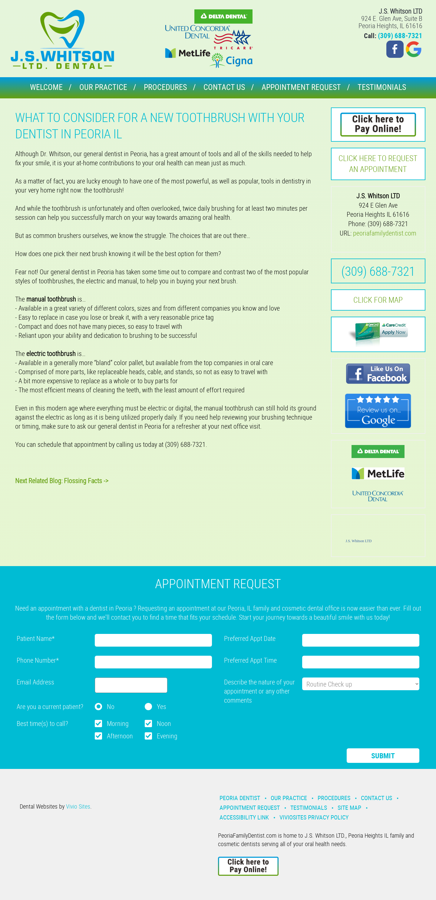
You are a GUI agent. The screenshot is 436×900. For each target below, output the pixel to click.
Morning (118, 723)
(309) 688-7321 (400, 35)
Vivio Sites (78, 806)
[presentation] (270, 721)
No (110, 706)
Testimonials (382, 87)
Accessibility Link (244, 817)
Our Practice (103, 87)
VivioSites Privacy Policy (313, 817)
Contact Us (224, 87)
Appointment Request (301, 87)
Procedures (165, 87)
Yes (161, 706)
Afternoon (120, 735)
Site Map (349, 807)
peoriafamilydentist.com (384, 233)
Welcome (46, 87)
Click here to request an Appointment (378, 163)
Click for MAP (378, 300)
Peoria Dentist (240, 798)
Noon (164, 723)
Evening (167, 735)
